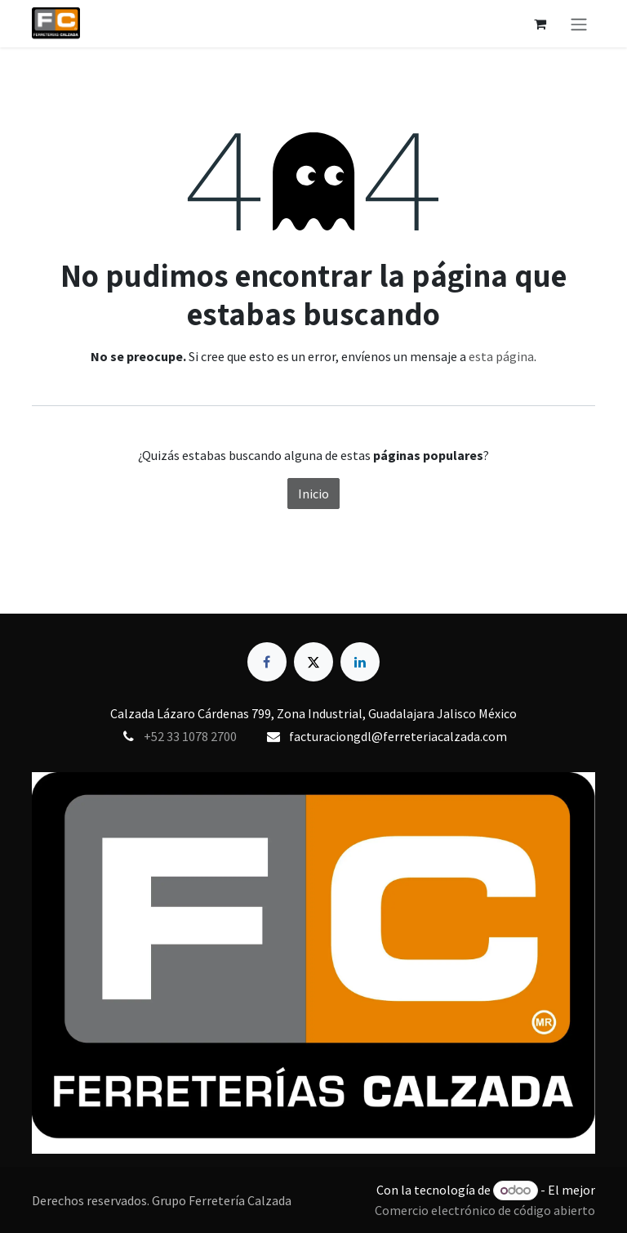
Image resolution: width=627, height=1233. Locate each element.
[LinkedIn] (360, 661)
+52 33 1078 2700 (190, 736)
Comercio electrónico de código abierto (485, 1210)
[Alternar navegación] (579, 24)
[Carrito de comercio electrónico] (539, 23)
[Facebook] (267, 661)
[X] (313, 661)
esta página (501, 356)
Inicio (313, 493)
